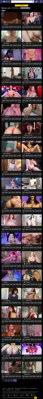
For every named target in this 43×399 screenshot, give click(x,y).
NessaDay (26, 116)
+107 (40, 339)
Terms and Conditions (33, 388)
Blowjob (35, 137)
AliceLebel (7, 79)
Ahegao (6, 27)
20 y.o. (23, 102)
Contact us (4, 388)
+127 (20, 155)
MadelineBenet (29, 208)
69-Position (28, 27)
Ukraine (19, 102)
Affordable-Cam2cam (29, 155)
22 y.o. (23, 65)
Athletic (34, 376)
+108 (20, 339)
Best (13, 82)
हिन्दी (27, 395)
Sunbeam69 (28, 153)
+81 (20, 302)
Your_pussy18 (29, 171)
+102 (20, 247)
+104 (40, 192)
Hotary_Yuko (7, 245)
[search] (33, 1)
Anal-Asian (34, 229)
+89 (20, 210)
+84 (40, 63)
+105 (40, 321)
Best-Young (17, 82)
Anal (35, 27)
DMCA (4, 389)
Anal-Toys (10, 27)
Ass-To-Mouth (14, 302)
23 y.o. (3, 47)
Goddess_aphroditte (28, 135)
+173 (40, 284)
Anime (15, 155)
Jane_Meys (26, 79)
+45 (40, 118)
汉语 (4, 395)
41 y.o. (3, 175)
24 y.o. (3, 102)
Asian (34, 192)
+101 (40, 155)
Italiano (33, 395)
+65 (40, 210)
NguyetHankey (29, 300)
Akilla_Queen (26, 337)
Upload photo (17, 389)
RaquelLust (28, 355)
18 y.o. (23, 194)
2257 (13, 389)
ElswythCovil (28, 98)
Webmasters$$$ (10, 388)
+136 (40, 302)
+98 (20, 82)
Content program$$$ (18, 388)
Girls (3, 27)
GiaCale (5, 98)
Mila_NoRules (6, 43)
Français (16, 395)
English (10, 395)
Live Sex (21, 5)
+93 (20, 174)
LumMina (5, 282)
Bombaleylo (28, 227)
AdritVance (6, 24)
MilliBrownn (28, 61)
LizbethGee (7, 374)
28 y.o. (23, 139)
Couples (3, 45)
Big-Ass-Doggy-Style (36, 63)
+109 (40, 45)
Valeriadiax (7, 355)
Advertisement (25, 388)
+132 (20, 284)
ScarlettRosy (28, 318)
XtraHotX (5, 208)
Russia (40, 267)
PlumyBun (7, 318)
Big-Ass (30, 63)
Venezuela (3, 359)
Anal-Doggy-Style (35, 45)
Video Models (15, 8)
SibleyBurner (8, 300)
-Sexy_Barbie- (8, 135)
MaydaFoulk (28, 263)
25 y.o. (23, 157)
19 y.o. (3, 28)
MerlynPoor (26, 190)
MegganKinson (7, 227)
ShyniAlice (7, 116)
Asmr (15, 27)
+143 (20, 100)
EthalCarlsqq (7, 153)
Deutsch (22, 395)
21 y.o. (23, 28)
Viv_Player (26, 24)
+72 (40, 82)
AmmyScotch (8, 61)
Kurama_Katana (8, 337)
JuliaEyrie (6, 171)
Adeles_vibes (28, 43)
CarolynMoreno (29, 245)
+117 (40, 137)
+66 (20, 118)
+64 (40, 100)
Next (15, 380)
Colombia (39, 286)
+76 (20, 321)
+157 (20, 45)
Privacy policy (8, 389)
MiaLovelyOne (27, 374)
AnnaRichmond (7, 263)
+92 (40, 357)
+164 (20, 137)
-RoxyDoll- (6, 190)
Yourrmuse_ (28, 282)
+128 (40, 229)
